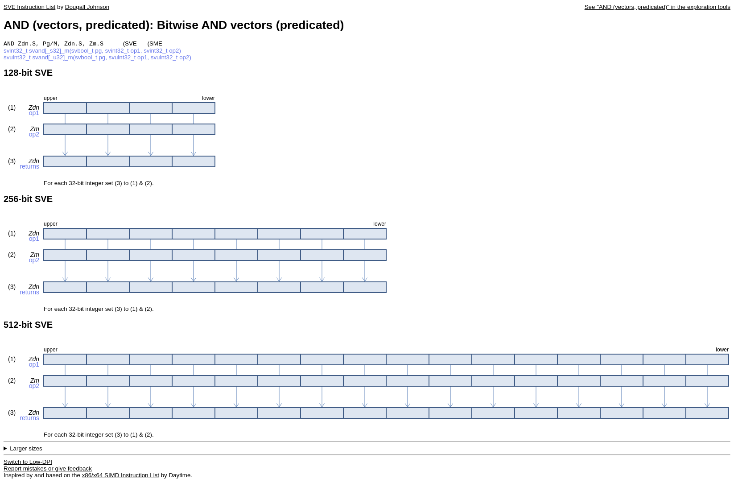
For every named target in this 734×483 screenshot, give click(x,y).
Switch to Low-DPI (28, 462)
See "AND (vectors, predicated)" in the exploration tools (657, 7)
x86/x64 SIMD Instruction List (120, 476)
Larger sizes (26, 449)
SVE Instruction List (29, 7)
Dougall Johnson (87, 7)
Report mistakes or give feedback (48, 469)
